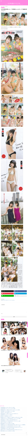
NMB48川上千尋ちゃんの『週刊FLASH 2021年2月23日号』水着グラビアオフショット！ (11, 404)
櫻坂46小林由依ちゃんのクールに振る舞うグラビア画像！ (8, 405)
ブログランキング (20, 434)
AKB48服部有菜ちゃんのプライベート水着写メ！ (7, 389)
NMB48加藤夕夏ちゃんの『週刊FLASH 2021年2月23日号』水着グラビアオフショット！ (11, 401)
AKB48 (10, 434)
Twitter (17, 434)
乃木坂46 (12, 434)
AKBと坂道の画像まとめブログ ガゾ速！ (14, 3)
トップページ (7, 434)
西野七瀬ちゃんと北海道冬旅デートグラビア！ (6, 390)
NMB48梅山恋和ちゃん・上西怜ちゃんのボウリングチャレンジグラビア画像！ (10, 384)
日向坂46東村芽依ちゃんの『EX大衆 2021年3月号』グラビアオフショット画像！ (11, 395)
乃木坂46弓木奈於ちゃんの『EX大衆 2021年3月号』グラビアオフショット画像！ (11, 400)
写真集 (15, 434)
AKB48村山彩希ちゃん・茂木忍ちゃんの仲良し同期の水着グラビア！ (9, 394)
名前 (1, 314)
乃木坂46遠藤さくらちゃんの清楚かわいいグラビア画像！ (8, 385)
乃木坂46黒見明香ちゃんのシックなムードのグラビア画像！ (8, 383)
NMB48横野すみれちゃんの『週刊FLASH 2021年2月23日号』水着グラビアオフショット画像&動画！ (13, 399)
